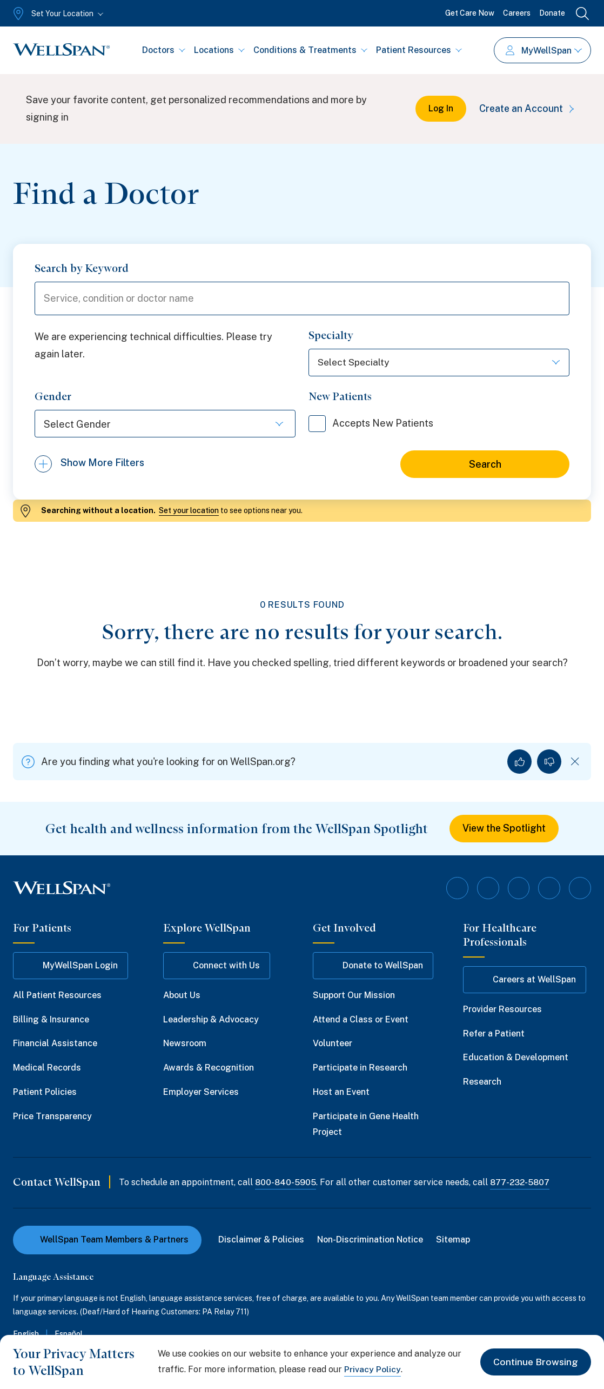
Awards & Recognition (208, 1068)
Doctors (163, 50)
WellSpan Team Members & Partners (107, 1240)
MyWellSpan (543, 50)
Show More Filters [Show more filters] (102, 465)
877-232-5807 (522, 1183)
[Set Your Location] (57, 13)
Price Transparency (52, 1117)
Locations (219, 50)
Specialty (330, 336)
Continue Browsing (535, 1361)
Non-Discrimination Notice (371, 1240)
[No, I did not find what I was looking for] (549, 762)
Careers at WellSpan (524, 980)
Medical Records (47, 1068)
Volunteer (332, 1044)
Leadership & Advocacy (211, 1020)
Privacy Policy (372, 1369)
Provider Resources (502, 1010)
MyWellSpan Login (70, 966)
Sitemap (454, 1240)
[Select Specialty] (438, 363)
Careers (517, 13)
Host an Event (341, 1092)
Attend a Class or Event (360, 1020)
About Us (181, 996)
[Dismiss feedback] (575, 762)
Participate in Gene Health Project (366, 1125)
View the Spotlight (504, 829)
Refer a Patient (494, 1034)
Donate (552, 13)
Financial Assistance (55, 1044)
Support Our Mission (354, 996)
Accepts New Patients (373, 424)
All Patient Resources (57, 996)
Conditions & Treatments (310, 50)
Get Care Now (469, 13)
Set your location (189, 511)
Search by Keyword (82, 268)
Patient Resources (419, 50)
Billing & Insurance (51, 1020)
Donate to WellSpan (373, 966)
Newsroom (184, 1044)
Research (482, 1082)
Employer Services (201, 1092)
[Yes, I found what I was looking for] (519, 762)
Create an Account (527, 108)
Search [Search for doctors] (485, 465)
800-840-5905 (286, 1183)
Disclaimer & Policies (262, 1240)
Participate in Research (360, 1068)
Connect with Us (216, 966)
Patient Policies (45, 1092)
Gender (53, 397)
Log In (438, 108)
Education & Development (515, 1058)
